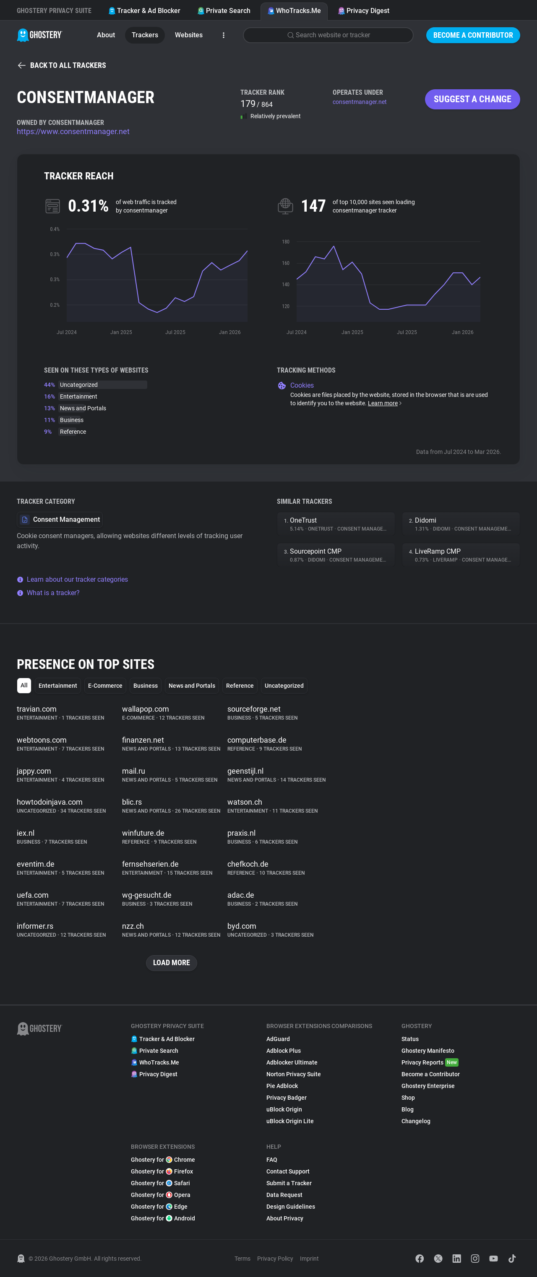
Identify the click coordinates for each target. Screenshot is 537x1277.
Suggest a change (472, 99)
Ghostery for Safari (160, 1183)
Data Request (284, 1195)
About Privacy (284, 1218)
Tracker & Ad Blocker (144, 11)
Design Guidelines (290, 1206)
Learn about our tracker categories (72, 579)
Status (410, 1039)
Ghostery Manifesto (427, 1050)
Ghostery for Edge (159, 1206)
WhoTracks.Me (294, 11)
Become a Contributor (473, 35)
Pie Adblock (282, 1086)
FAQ (271, 1159)
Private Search (223, 11)
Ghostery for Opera (160, 1195)
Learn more (385, 403)
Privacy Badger (286, 1097)
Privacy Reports (430, 1062)
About (106, 35)
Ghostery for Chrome (163, 1159)
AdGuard (278, 1039)
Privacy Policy (275, 1258)
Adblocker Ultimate (292, 1062)
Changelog (415, 1121)
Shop (408, 1097)
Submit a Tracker (289, 1183)
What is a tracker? (48, 593)
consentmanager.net (360, 101)
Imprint (309, 1258)
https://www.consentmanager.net (73, 131)
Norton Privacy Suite (293, 1074)
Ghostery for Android (163, 1218)
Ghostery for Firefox (162, 1171)
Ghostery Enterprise (428, 1086)
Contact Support (288, 1171)
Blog (407, 1109)
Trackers (145, 35)
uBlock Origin (284, 1109)
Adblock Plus (283, 1050)
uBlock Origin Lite (290, 1121)
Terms (242, 1258)
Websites (189, 35)
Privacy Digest (363, 11)
